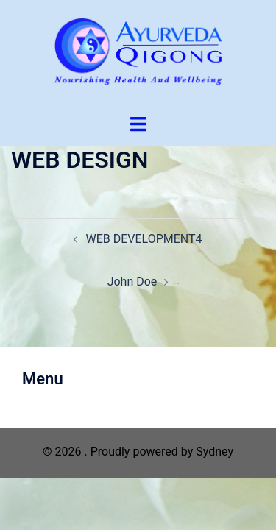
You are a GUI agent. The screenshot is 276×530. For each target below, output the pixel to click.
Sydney (214, 452)
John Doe (132, 282)
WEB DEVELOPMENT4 (143, 239)
